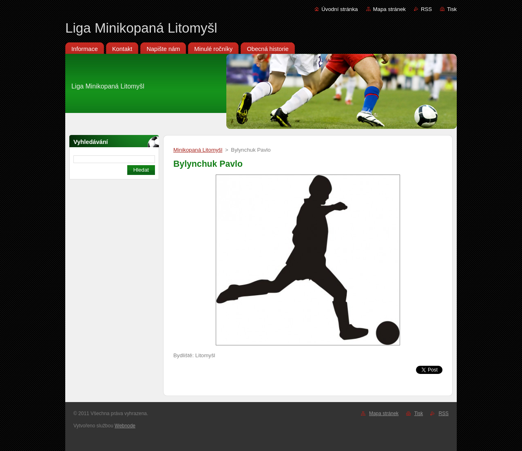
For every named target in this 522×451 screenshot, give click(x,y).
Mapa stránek (389, 9)
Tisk (452, 9)
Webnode (125, 426)
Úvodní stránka (339, 9)
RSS (426, 9)
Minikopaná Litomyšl (197, 150)
